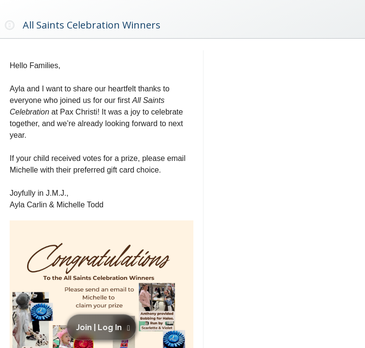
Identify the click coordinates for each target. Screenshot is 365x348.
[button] (103, 327)
